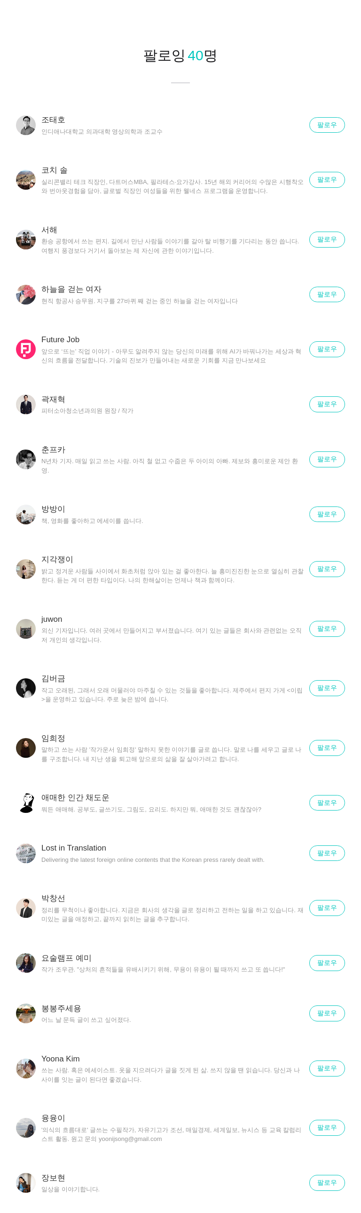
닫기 (342, 19)
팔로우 (327, 125)
